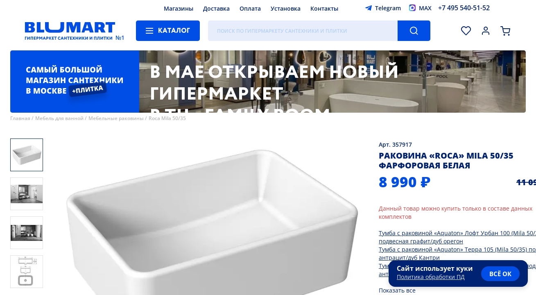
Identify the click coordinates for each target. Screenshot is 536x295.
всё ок (500, 274)
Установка (286, 8)
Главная (20, 118)
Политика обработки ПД (431, 277)
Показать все (397, 290)
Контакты (324, 8)
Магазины (178, 8)
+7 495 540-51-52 (464, 7)
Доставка (216, 8)
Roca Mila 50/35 (167, 118)
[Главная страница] (70, 31)
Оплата (250, 8)
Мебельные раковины (116, 118)
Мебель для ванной (59, 118)
